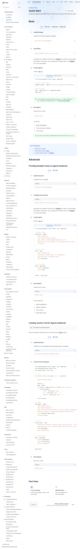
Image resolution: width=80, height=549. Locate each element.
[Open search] (11, 7)
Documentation (36, 2)
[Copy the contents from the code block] (74, 41)
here (47, 150)
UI (57, 2)
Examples (77, 2)
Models (72, 61)
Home (29, 2)
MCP (66, 2)
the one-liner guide (64, 100)
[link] (40, 491)
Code (53, 2)
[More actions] (75, 10)
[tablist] (53, 75)
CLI (43, 2)
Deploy (71, 2)
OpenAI (58, 59)
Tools (61, 2)
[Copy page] (69, 10)
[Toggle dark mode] (19, 3)
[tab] (41, 26)
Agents (48, 2)
